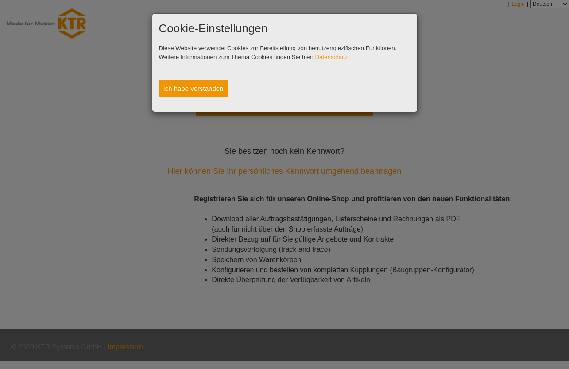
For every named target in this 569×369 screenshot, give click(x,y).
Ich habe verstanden (193, 88)
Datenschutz (331, 57)
